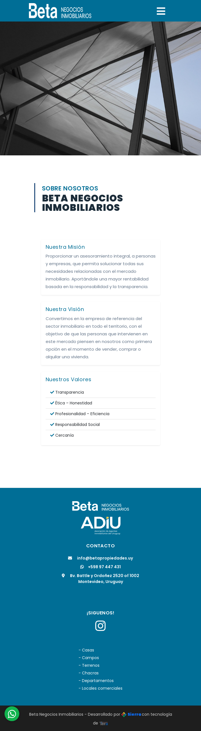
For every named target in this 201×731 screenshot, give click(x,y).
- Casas (86, 650)
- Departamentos (96, 680)
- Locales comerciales (100, 688)
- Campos (89, 658)
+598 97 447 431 (100, 567)
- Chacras (89, 673)
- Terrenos (89, 665)
